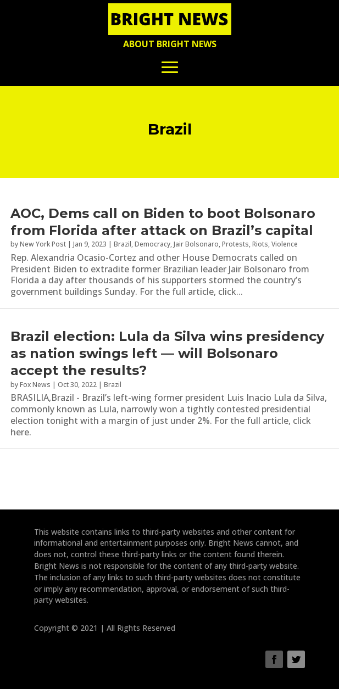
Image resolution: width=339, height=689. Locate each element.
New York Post (43, 244)
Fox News (35, 384)
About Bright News (169, 44)
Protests (235, 244)
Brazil (122, 244)
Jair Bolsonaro (196, 244)
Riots (260, 244)
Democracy (152, 244)
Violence (284, 244)
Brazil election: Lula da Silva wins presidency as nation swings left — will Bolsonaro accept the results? (167, 353)
